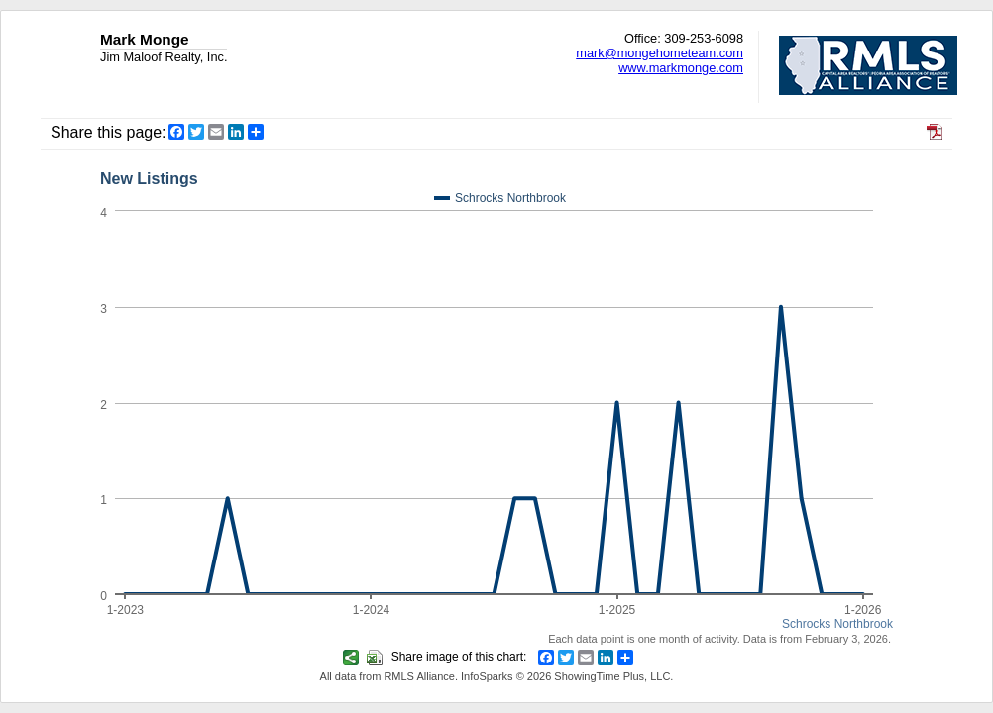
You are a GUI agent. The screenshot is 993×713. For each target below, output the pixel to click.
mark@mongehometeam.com (659, 53)
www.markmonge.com (680, 67)
